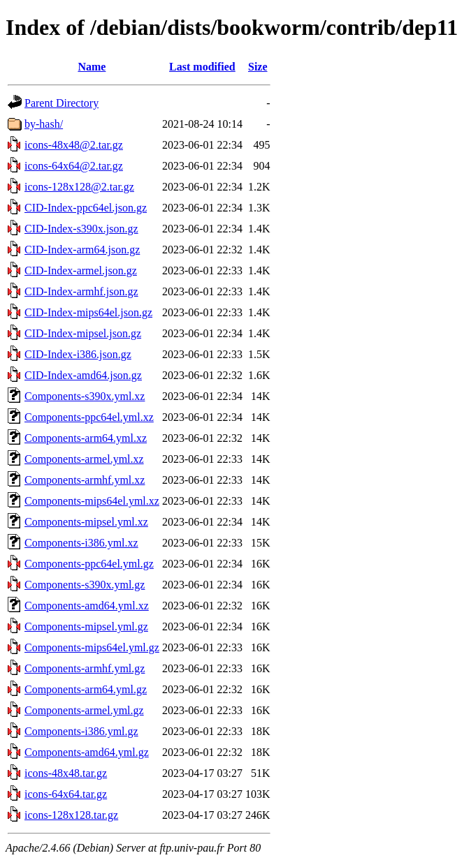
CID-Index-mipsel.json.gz (82, 333)
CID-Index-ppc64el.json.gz (85, 208)
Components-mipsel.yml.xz (86, 522)
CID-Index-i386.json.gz (77, 354)
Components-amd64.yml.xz (86, 605)
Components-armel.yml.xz (84, 459)
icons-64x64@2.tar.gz (73, 166)
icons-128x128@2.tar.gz (79, 187)
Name (92, 67)
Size (258, 67)
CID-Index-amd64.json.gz (83, 375)
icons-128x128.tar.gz (71, 815)
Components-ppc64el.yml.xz (89, 417)
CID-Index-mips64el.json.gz (88, 312)
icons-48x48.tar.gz (65, 773)
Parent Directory (61, 103)
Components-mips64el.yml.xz (91, 501)
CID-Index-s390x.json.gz (81, 229)
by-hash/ (43, 124)
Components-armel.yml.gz (84, 710)
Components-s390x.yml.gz (84, 585)
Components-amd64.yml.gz (86, 752)
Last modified (202, 67)
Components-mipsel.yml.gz (86, 626)
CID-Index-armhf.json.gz (81, 291)
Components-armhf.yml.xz (84, 480)
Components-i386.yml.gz (81, 731)
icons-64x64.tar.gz (65, 794)
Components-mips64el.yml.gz (91, 647)
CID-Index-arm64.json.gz (82, 249)
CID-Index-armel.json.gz (80, 270)
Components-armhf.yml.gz (84, 668)
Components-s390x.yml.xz (84, 396)
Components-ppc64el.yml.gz (89, 564)
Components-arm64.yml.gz (85, 689)
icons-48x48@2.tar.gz (73, 145)
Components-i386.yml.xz (81, 543)
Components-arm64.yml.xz (85, 438)
